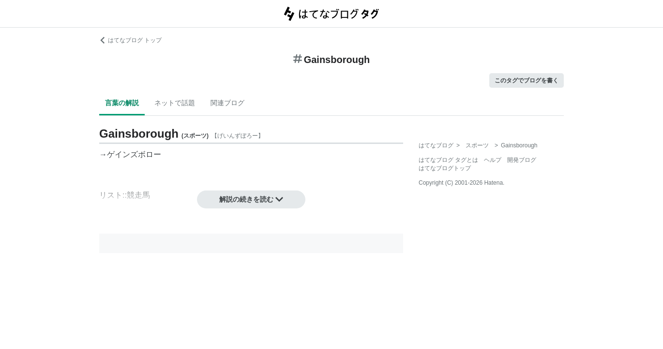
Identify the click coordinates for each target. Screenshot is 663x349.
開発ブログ (521, 160)
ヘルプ (492, 160)
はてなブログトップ (445, 168)
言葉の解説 (122, 103)
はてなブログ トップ (130, 40)
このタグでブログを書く (526, 80)
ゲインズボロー (134, 154)
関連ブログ (227, 103)
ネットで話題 (174, 103)
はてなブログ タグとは (448, 160)
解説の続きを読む (251, 199)
